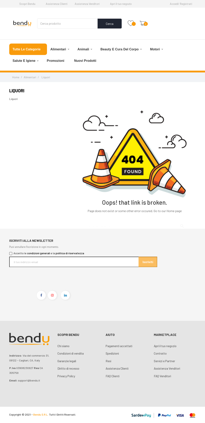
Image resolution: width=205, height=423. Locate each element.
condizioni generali (38, 253)
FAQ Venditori (162, 376)
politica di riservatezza (70, 253)
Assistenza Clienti (56, 3)
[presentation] (42, 275)
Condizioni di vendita (70, 353)
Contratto (160, 353)
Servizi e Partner (164, 361)
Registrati (186, 3)
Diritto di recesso (68, 368)
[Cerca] (135, 224)
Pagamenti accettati (119, 346)
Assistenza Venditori (87, 3)
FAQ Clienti (112, 376)
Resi (108, 361)
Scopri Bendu (27, 3)
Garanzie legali (66, 361)
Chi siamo (63, 346)
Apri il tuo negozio (121, 3)
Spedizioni (112, 353)
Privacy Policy (66, 376)
